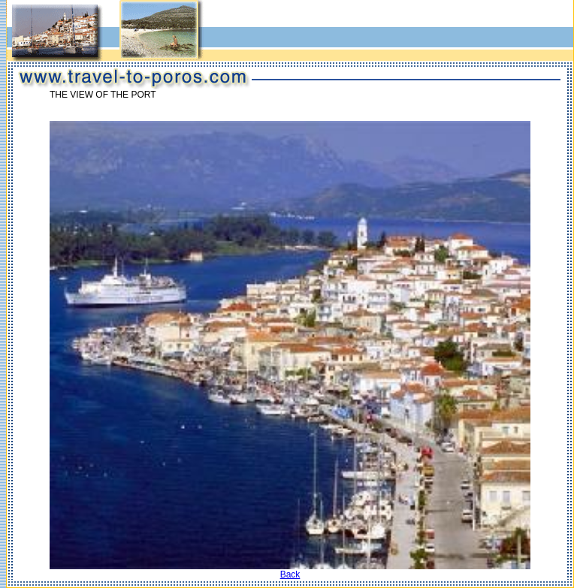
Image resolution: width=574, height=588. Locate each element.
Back (290, 574)
